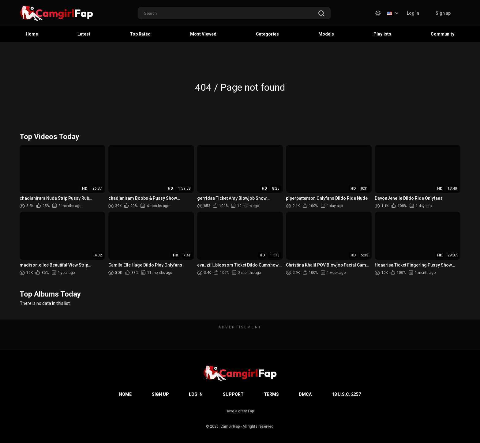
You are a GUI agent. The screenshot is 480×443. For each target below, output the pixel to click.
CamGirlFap (230, 426)
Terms (271, 394)
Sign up (443, 13)
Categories (267, 34)
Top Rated (140, 34)
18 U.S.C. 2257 (346, 394)
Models (326, 34)
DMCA (305, 394)
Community (442, 34)
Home (32, 34)
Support (233, 394)
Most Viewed (203, 34)
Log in (413, 13)
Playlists (382, 34)
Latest (83, 34)
